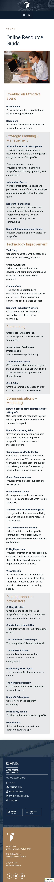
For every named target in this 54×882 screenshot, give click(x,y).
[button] (24, 15)
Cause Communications (18, 477)
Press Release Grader (17, 491)
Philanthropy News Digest (19, 668)
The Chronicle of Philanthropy (21, 639)
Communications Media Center (22, 452)
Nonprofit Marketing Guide (19, 430)
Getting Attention (15, 607)
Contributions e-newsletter (20, 625)
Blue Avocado (13, 722)
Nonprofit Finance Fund (18, 204)
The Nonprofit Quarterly (18, 683)
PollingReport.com (16, 549)
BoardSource (13, 106)
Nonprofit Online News (17, 697)
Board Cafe (12, 121)
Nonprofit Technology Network (22, 308)
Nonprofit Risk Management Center (24, 229)
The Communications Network (22, 527)
